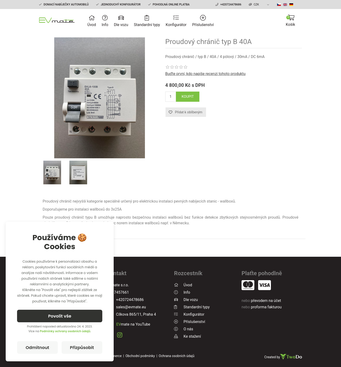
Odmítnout (37, 347)
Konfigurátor (176, 21)
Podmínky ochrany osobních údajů (65, 331)
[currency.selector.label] (259, 4)
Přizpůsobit (82, 347)
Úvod (91, 21)
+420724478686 (230, 4)
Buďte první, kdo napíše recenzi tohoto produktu (205, 73)
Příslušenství (203, 21)
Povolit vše (59, 316)
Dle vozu (121, 21)
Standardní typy (147, 21)
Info (105, 21)
